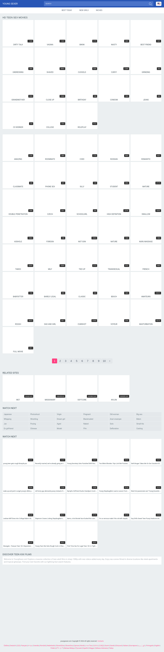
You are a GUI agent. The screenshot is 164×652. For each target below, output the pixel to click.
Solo (112, 424)
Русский (78, 648)
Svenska (36, 645)
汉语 (18, 645)
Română (43, 645)
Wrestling (34, 420)
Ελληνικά (119, 645)
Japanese (8, 415)
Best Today (67, 11)
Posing (33, 424)
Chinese (33, 429)
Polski (53, 648)
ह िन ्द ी (59, 648)
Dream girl (61, 420)
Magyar (91, 648)
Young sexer (10, 4)
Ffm (85, 429)
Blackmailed (88, 420)
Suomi (107, 645)
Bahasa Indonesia (102, 648)
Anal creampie (115, 420)
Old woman (114, 415)
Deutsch (13, 645)
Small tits (140, 424)
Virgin (59, 415)
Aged (59, 424)
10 (104, 361)
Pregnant (87, 415)
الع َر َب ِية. (141, 645)
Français (24, 645)
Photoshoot (35, 415)
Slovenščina (60, 645)
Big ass (139, 415)
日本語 (101, 645)
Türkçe (111, 648)
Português (149, 645)
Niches (99, 11)
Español (85, 648)
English (157, 645)
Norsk (82, 645)
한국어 (95, 645)
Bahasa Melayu (69, 648)
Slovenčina (69, 645)
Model (59, 429)
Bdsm (138, 420)
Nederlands (51, 645)
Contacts (100, 641)
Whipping (7, 420)
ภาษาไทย (89, 645)
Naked (86, 424)
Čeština (6, 645)
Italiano (125, 645)
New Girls (84, 11)
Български (133, 645)
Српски (76, 645)
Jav (5, 424)
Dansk (112, 645)
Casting (139, 429)
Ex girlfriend (8, 429)
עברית (30, 645)
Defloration (114, 429)
